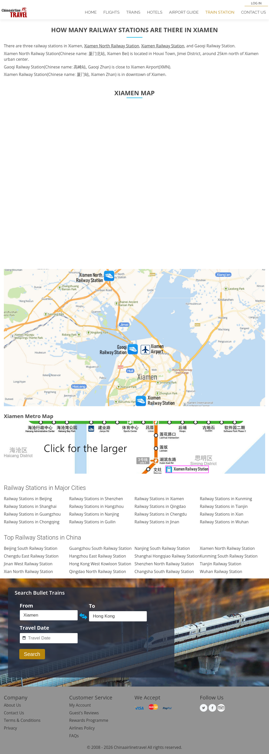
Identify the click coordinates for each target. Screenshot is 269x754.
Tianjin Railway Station (220, 564)
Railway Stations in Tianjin (224, 506)
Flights (111, 12)
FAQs (74, 736)
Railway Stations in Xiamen (159, 498)
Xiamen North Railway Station (111, 46)
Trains (133, 12)
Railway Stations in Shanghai (30, 506)
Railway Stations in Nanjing (94, 514)
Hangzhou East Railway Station (97, 556)
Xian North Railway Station (28, 571)
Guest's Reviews (84, 713)
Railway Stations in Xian (221, 514)
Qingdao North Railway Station (97, 571)
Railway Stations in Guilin (92, 522)
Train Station (219, 12)
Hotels (155, 12)
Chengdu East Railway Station (31, 556)
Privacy (10, 728)
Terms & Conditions (22, 720)
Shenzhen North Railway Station (164, 564)
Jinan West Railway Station (28, 564)
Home (91, 12)
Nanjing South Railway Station (162, 548)
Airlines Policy (82, 728)
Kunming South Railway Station (228, 556)
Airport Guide (184, 12)
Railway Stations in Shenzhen (96, 498)
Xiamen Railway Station (162, 46)
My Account (80, 705)
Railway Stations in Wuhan (224, 522)
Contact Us (253, 12)
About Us (12, 705)
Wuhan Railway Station (221, 571)
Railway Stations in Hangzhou (96, 506)
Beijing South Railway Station (30, 548)
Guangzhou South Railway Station (100, 548)
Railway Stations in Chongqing (31, 522)
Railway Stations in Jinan (156, 522)
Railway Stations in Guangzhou (32, 514)
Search (32, 654)
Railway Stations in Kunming (226, 498)
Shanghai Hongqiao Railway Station (167, 556)
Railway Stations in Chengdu (160, 514)
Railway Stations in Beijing (28, 498)
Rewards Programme (88, 720)
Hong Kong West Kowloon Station (100, 564)
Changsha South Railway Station (164, 571)
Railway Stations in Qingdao (160, 506)
